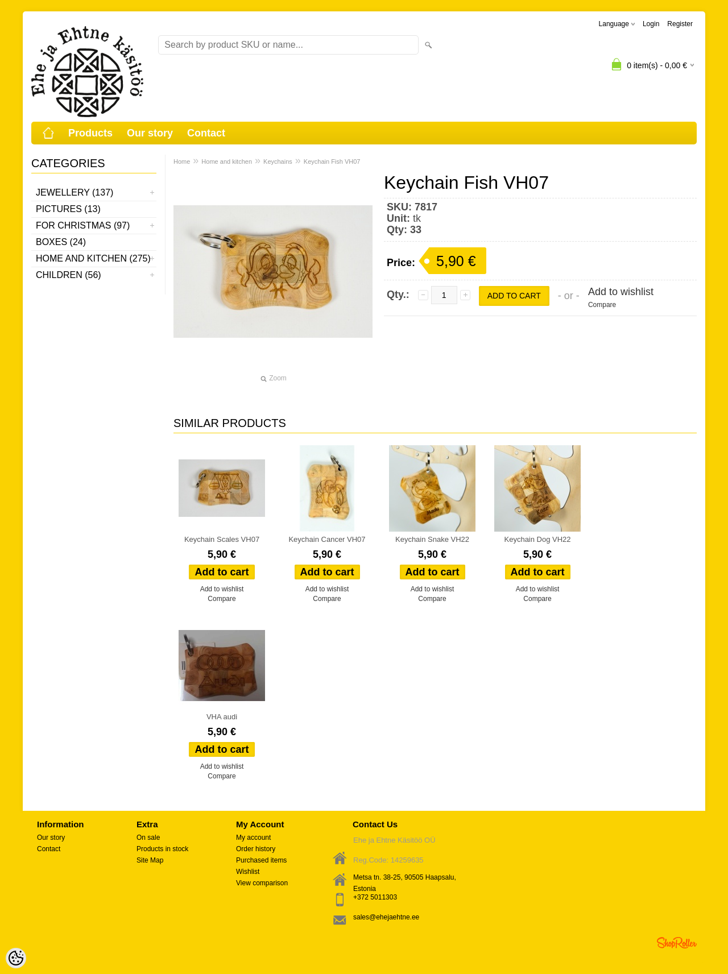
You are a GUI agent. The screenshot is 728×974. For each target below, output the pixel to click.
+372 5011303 (375, 897)
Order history (255, 849)
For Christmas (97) (83, 225)
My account (253, 838)
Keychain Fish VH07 (332, 161)
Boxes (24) (61, 242)
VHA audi (221, 716)
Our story (150, 133)
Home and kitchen (226, 161)
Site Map (149, 860)
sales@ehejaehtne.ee (386, 917)
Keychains (277, 161)
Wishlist (247, 872)
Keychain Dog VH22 (537, 539)
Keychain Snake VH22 (432, 539)
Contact (206, 133)
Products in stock (162, 849)
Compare (602, 305)
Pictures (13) (68, 209)
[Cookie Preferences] (16, 958)
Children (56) (68, 275)
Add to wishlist (620, 291)
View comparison (262, 883)
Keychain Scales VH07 (221, 539)
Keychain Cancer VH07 (326, 539)
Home (181, 161)
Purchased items (261, 860)
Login (651, 24)
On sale (148, 838)
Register (680, 24)
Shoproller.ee (677, 942)
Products (90, 133)
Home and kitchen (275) (93, 258)
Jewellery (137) (74, 192)
